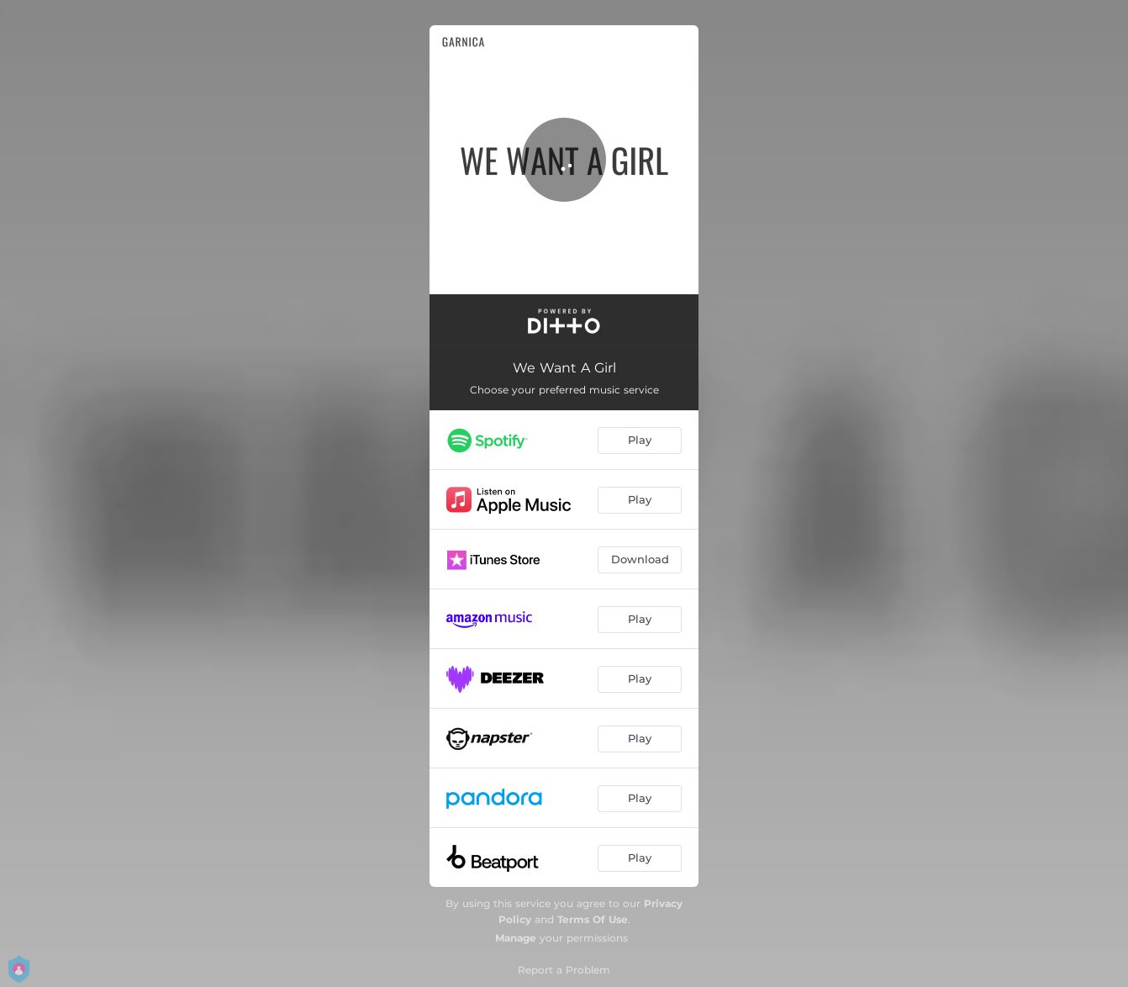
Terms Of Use (592, 919)
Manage (515, 938)
